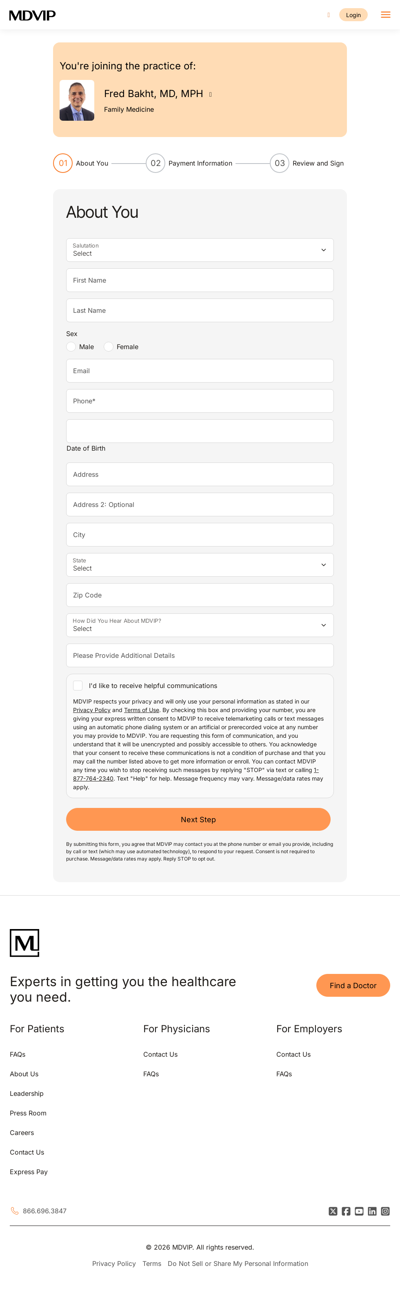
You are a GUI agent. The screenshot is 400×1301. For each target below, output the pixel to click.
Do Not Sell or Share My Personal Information (238, 1263)
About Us (24, 1074)
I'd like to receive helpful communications (153, 685)
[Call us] (328, 15)
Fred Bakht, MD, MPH (153, 94)
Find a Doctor (353, 985)
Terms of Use (141, 709)
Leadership (27, 1093)
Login (353, 14)
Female (127, 347)
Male (86, 347)
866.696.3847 (45, 1211)
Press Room (28, 1113)
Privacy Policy (92, 709)
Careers (22, 1132)
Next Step (198, 819)
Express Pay (29, 1172)
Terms (151, 1263)
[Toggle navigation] (385, 15)
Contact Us (27, 1152)
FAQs (17, 1054)
